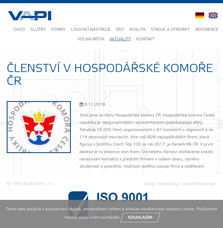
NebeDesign (169, 184)
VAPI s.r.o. (44, 184)
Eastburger (205, 184)
